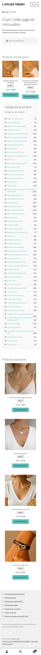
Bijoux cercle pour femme (15, 174)
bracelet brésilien (13, 225)
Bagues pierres (12, 149)
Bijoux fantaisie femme (14, 195)
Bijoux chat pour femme (15, 178)
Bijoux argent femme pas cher (17, 163)
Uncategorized (12, 344)
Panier (32, 650)
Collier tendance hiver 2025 (16, 310)
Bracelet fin (11, 236)
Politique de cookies (11, 605)
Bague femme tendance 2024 (16, 126)
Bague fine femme (13, 130)
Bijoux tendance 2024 (14, 206)
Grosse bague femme (14, 327)
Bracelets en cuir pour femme (17, 251)
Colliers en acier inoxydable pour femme (20, 314)
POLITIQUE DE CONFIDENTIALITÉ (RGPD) (16, 641)
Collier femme (12, 292)
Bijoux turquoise (12, 217)
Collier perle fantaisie (14, 299)
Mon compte (7, 651)
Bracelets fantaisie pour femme (17, 255)
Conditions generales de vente (15, 594)
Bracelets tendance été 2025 (16, 262)
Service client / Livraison (13, 609)
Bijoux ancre (11, 160)
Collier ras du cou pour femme (17, 303)
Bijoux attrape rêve (13, 167)
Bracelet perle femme (14, 243)
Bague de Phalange (13, 122)
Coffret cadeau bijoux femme (16, 273)
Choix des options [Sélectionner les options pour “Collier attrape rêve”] (20, 466)
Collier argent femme (14, 277)
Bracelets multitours (14, 258)
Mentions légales (10, 598)
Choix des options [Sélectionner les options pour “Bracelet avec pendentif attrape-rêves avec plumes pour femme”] (30, 97)
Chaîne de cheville (13, 269)
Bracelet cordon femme (15, 229)
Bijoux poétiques (12, 203)
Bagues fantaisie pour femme (17, 141)
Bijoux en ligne (12, 186)
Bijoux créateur (12, 182)
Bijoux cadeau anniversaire (15, 171)
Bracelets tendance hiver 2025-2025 (16, 616)
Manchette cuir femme (14, 337)
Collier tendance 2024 (14, 307)
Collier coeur (11, 281)
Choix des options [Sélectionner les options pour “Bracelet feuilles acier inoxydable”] (10, 95)
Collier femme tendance (15, 295)
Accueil (6, 12)
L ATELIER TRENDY (13, 4)
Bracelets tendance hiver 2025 (17, 266)
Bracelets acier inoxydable (15, 247)
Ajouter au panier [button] (20, 577)
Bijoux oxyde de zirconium (15, 199)
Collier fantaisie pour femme (16, 288)
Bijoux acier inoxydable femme (17, 156)
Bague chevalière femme (15, 119)
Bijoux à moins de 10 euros (15, 152)
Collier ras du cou (10, 612)
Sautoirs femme (12, 341)
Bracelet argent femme (15, 221)
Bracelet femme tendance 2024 (17, 232)
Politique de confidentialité (14, 601)
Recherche (20, 651)
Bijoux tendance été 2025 (15, 210)
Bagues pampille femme (15, 145)
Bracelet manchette (13, 240)
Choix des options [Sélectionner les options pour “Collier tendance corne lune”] (20, 521)
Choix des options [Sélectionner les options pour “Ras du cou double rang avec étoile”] (20, 410)
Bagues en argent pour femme (17, 137)
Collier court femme (13, 284)
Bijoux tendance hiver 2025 (16, 214)
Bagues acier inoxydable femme (17, 134)
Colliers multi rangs (13, 324)
